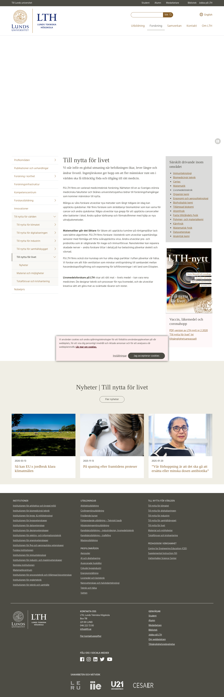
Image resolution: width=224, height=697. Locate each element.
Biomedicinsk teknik (184, 178)
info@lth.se (85, 629)
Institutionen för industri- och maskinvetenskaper (37, 560)
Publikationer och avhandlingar (31, 168)
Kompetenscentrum (25, 192)
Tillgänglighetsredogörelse (162, 644)
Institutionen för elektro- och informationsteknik (37, 535)
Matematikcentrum (22, 570)
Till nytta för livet (36, 257)
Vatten (84, 593)
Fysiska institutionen (23, 550)
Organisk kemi (181, 194)
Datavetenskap (181, 232)
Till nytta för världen (35, 217)
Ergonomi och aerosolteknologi (190, 199)
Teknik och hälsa (89, 588)
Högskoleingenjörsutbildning (95, 525)
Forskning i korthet (35, 176)
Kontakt (192, 25)
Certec (177, 182)
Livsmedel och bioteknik (93, 578)
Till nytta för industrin (36, 241)
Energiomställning (89, 573)
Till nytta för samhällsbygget (36, 249)
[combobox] (147, 14)
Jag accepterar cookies (146, 356)
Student (145, 3)
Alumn (158, 3)
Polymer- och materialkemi (188, 220)
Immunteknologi (182, 173)
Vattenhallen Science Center (162, 558)
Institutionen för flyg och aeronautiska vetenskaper (38, 545)
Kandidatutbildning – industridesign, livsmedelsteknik (107, 530)
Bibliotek (192, 3)
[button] (218, 141)
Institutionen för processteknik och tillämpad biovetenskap (42, 575)
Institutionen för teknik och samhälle (31, 585)
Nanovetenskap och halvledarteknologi (100, 583)
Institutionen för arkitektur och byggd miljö (34, 506)
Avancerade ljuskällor (91, 563)
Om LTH (207, 25)
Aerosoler (85, 553)
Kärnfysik (178, 224)
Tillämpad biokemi (183, 207)
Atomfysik (179, 211)
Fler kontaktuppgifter (90, 636)
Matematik (179, 186)
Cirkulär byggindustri (91, 568)
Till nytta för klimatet (36, 225)
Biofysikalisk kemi (183, 203)
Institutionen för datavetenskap (28, 525)
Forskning (156, 25)
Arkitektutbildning (90, 506)
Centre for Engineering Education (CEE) (167, 548)
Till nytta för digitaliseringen (36, 233)
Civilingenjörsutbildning (92, 511)
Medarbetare (172, 3)
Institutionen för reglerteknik (27, 580)
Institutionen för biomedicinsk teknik (31, 511)
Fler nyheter (112, 399)
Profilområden (35, 160)
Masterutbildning (89, 540)
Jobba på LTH (205, 3)
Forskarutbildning (35, 201)
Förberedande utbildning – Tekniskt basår (101, 521)
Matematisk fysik (182, 228)
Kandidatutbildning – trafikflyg (96, 535)
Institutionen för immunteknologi (29, 555)
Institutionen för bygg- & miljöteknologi (33, 516)
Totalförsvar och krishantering (33, 281)
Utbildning (138, 25)
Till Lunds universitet (22, 3)
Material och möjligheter (30, 273)
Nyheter (23, 265)
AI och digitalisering (90, 558)
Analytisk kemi (181, 236)
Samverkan (174, 25)
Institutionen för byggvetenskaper (30, 521)
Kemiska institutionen (24, 565)
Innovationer (21, 209)
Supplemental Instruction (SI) (162, 553)
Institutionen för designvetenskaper (31, 530)
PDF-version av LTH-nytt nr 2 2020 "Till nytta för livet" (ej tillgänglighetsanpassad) (188, 334)
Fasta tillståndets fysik (185, 215)
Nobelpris (19, 289)
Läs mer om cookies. (86, 347)
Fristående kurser (89, 516)
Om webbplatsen (157, 639)
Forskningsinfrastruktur (27, 184)
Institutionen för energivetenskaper (30, 540)
